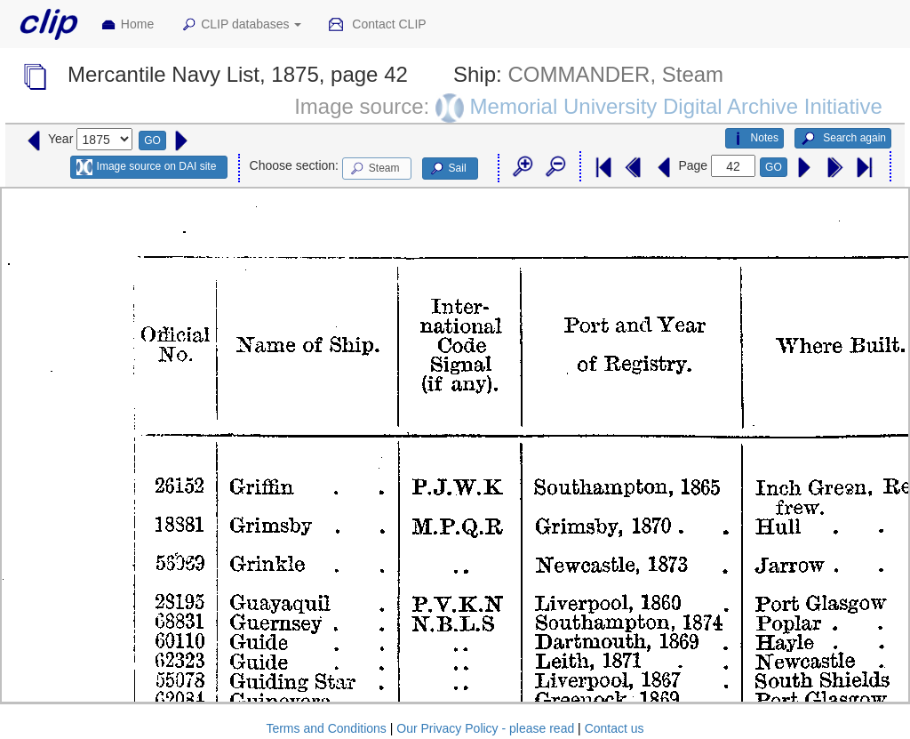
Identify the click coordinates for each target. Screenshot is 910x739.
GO (152, 140)
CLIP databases (240, 25)
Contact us (614, 728)
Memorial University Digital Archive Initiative (676, 106)
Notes (754, 139)
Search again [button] (843, 139)
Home (127, 25)
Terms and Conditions (326, 728)
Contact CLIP (377, 25)
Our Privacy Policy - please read (485, 728)
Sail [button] (447, 169)
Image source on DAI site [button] (146, 167)
